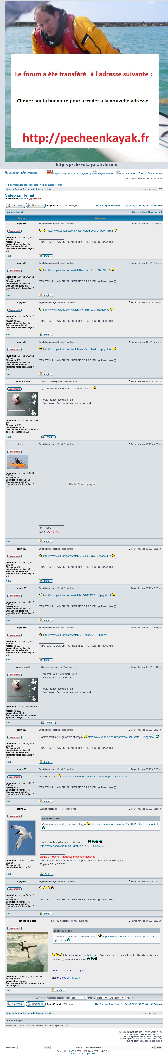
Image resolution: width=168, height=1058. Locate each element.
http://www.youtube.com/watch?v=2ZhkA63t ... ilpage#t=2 (76, 634)
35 (129, 205)
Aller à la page (102, 205)
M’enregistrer (29, 173)
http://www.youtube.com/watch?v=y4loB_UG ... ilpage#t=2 (77, 555)
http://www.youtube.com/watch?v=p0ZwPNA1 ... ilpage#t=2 (77, 349)
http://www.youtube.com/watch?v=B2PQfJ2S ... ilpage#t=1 (77, 595)
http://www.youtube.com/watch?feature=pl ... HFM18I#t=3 (76, 270)
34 (126, 205)
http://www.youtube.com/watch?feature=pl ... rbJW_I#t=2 (80, 230)
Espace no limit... (44, 189)
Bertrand (24, 198)
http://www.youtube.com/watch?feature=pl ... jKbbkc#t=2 (94, 776)
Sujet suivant (155, 212)
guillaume (35, 198)
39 (143, 205)
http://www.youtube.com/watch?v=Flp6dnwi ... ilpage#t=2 (76, 309)
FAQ (142, 173)
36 (133, 205)
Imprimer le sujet (15, 212)
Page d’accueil (102, 173)
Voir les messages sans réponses (21, 185)
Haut (8, 256)
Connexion (12, 173)
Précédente (114, 205)
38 (140, 205)
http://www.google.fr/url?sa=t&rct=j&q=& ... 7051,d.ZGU (72, 845)
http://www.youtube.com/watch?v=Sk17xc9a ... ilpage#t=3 (121, 737)
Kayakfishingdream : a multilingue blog (69, 173)
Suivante (158, 205)
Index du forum (13, 189)
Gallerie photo (125, 173)
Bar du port (28, 189)
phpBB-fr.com (91, 1053)
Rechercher (155, 173)
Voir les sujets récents (51, 185)
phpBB (71, 1051)
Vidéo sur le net (19, 195)
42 (152, 205)
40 (147, 205)
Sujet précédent (140, 212)
